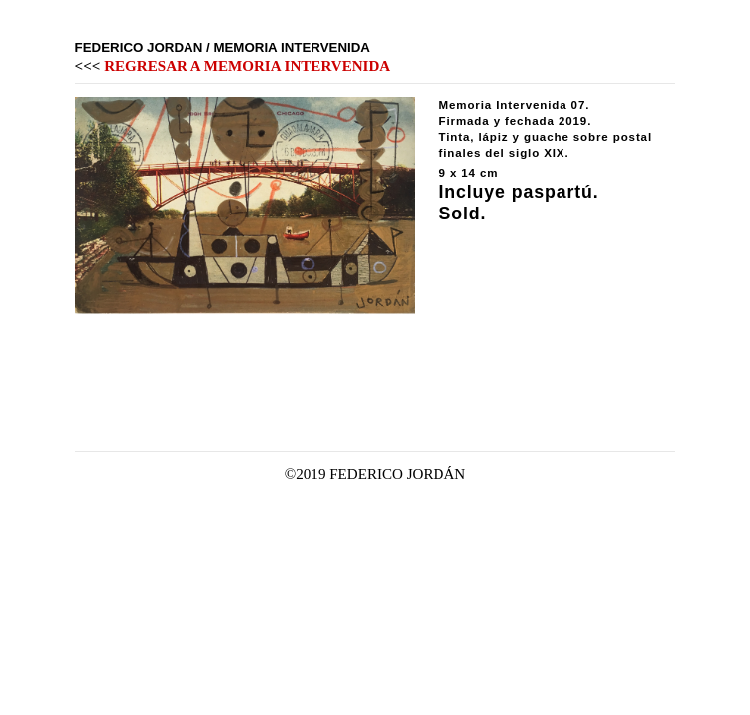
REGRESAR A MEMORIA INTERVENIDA (247, 65)
